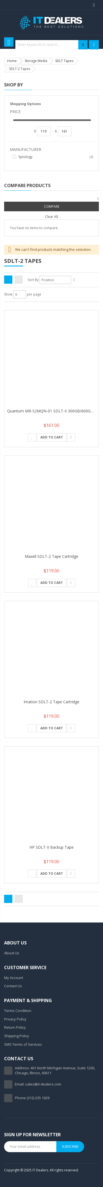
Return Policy (15, 1027)
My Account (13, 977)
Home (12, 60)
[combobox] (51, 44)
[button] (32, 437)
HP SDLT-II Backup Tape (51, 847)
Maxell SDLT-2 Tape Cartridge (51, 556)
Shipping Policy (16, 1035)
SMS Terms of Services (23, 1044)
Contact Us (13, 985)
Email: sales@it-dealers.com (38, 1084)
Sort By (33, 279)
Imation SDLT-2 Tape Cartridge (51, 701)
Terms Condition (17, 1010)
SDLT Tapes (64, 60)
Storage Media (36, 60)
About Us (11, 952)
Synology (55, 157)
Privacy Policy (15, 1019)
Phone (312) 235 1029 (32, 1097)
